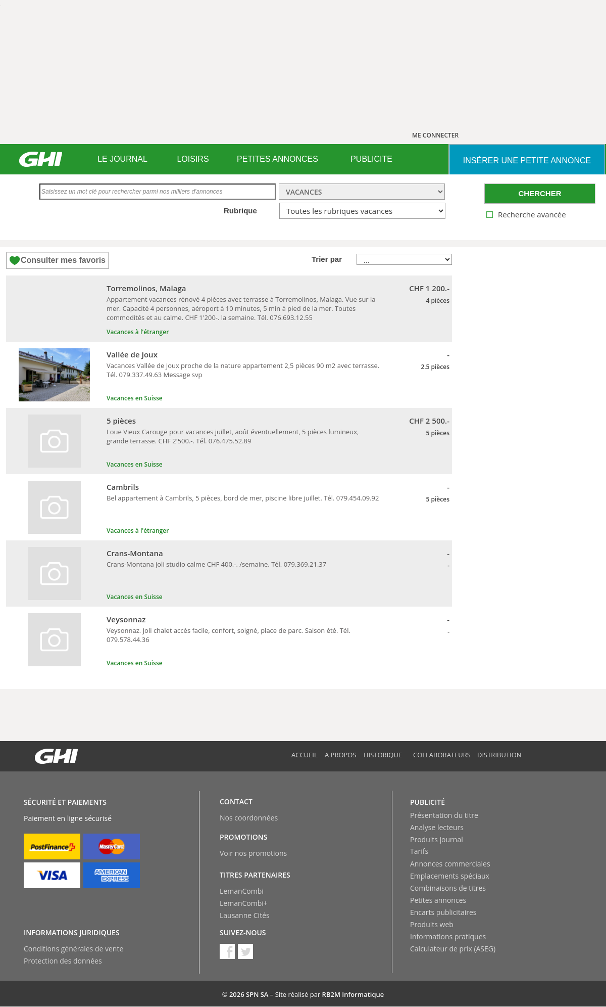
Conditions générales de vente (73, 948)
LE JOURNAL (122, 159)
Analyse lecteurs (437, 827)
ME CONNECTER (435, 135)
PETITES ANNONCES (277, 159)
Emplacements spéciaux (449, 876)
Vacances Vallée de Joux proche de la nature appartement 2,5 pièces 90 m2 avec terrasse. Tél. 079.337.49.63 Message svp (243, 370)
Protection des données (63, 961)
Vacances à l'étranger (138, 332)
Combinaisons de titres (448, 888)
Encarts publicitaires (443, 912)
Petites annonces (438, 900)
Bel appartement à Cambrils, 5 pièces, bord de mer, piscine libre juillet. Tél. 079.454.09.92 (243, 497)
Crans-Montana (135, 553)
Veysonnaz (126, 619)
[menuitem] (122, 159)
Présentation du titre (444, 815)
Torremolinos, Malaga (146, 288)
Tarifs (419, 851)
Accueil (304, 754)
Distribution (499, 754)
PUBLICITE (371, 159)
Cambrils (123, 487)
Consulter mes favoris (63, 260)
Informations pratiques (448, 936)
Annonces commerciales (450, 863)
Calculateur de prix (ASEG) (452, 948)
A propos (341, 754)
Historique (383, 754)
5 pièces (121, 421)
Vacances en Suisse (135, 398)
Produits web (431, 924)
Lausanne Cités (245, 915)
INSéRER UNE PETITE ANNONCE (527, 160)
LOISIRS (193, 159)
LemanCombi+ (244, 903)
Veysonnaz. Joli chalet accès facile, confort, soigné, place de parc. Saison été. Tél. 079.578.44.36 (228, 635)
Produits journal (436, 839)
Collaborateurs (442, 754)
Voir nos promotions (253, 853)
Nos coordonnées (249, 817)
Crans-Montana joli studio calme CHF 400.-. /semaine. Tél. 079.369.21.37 (216, 564)
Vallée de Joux (132, 354)
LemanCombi (242, 891)
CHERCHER (539, 193)
